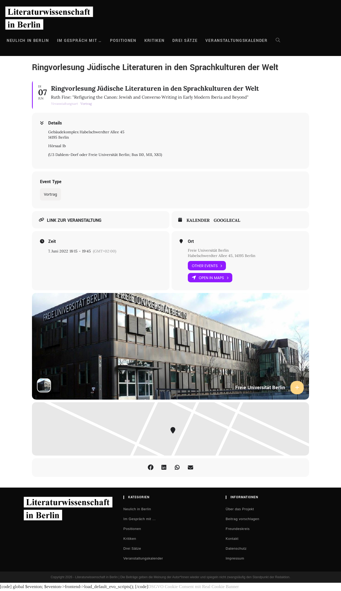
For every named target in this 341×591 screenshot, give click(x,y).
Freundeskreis (238, 529)
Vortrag (50, 194)
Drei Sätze (132, 548)
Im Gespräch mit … (139, 519)
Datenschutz (236, 548)
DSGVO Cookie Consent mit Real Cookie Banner (193, 586)
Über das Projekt (240, 509)
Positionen (132, 529)
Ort (191, 241)
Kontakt (232, 539)
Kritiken (129, 539)
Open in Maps (210, 277)
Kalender (198, 220)
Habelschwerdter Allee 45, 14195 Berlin (221, 255)
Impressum (235, 558)
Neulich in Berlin (137, 509)
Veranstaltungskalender (143, 558)
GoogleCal (227, 220)
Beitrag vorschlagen (242, 519)
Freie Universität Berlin (208, 250)
